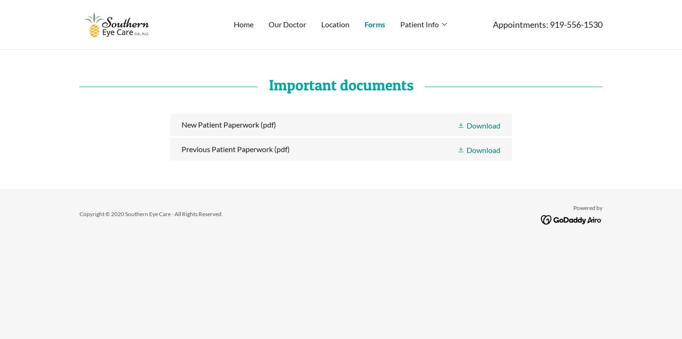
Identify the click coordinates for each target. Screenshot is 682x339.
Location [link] (335, 24)
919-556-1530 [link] (576, 24)
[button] (424, 24)
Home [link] (244, 24)
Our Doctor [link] (287, 24)
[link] (118, 23)
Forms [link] (375, 24)
